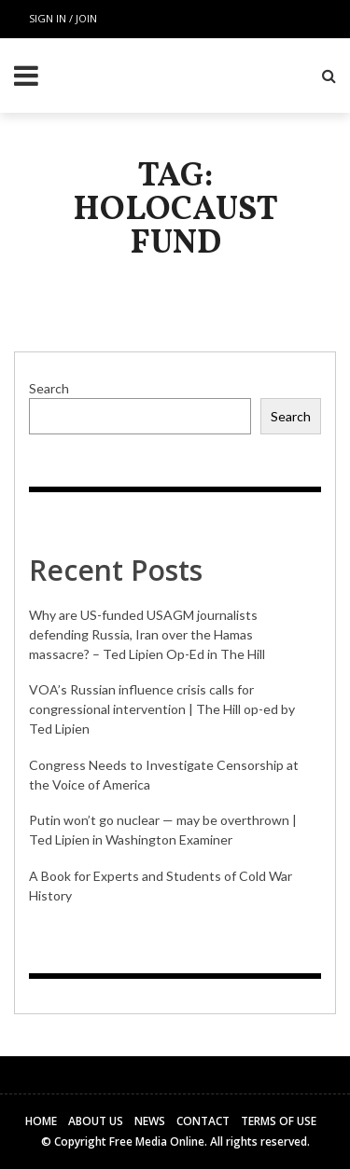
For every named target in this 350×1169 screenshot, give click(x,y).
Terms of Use (278, 1121)
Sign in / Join (63, 18)
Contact (203, 1121)
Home (41, 1121)
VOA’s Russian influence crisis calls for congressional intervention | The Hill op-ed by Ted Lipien (162, 708)
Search (49, 388)
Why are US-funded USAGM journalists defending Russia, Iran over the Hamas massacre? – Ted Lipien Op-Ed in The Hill (147, 634)
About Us (95, 1121)
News (149, 1121)
